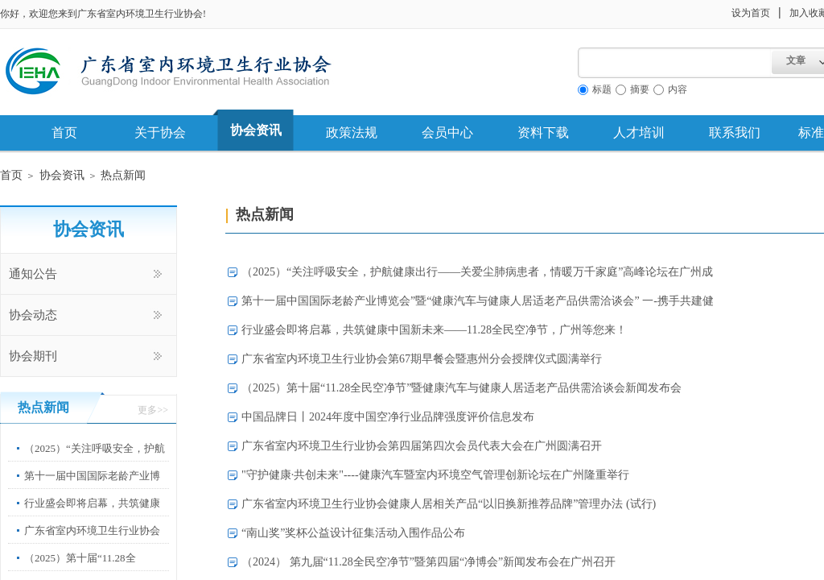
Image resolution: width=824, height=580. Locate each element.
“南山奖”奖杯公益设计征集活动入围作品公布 (353, 533)
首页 (64, 132)
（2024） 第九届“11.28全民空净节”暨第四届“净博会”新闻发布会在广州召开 (428, 562)
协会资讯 (256, 130)
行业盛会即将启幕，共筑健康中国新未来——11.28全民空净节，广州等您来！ (434, 330)
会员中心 (447, 132)
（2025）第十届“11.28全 (80, 558)
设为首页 (750, 13)
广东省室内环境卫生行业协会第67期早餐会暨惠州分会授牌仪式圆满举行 (421, 359)
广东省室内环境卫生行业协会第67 (92, 542)
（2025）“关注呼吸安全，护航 (94, 448)
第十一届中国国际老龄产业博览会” (92, 488)
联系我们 (734, 132)
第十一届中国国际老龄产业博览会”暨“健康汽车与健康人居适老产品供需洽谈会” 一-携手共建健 (477, 301)
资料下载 (543, 132)
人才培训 (639, 132)
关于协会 (160, 132)
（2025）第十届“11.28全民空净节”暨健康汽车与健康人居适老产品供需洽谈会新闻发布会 (461, 388)
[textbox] (675, 63)
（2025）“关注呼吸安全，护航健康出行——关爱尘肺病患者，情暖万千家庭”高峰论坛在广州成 (477, 272)
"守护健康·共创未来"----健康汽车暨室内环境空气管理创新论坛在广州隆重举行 (435, 475)
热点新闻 (123, 175)
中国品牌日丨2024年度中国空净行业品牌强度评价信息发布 (387, 417)
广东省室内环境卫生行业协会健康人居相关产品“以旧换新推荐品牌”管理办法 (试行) (448, 504)
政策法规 (351, 132)
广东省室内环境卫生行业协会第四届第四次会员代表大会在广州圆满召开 (421, 446)
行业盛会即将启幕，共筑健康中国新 (92, 515)
